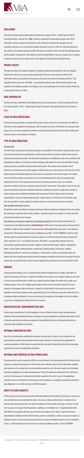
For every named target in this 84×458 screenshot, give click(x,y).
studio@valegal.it (37, 225)
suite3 (42, 443)
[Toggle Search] (69, 9)
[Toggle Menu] (78, 9)
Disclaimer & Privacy (69, 440)
